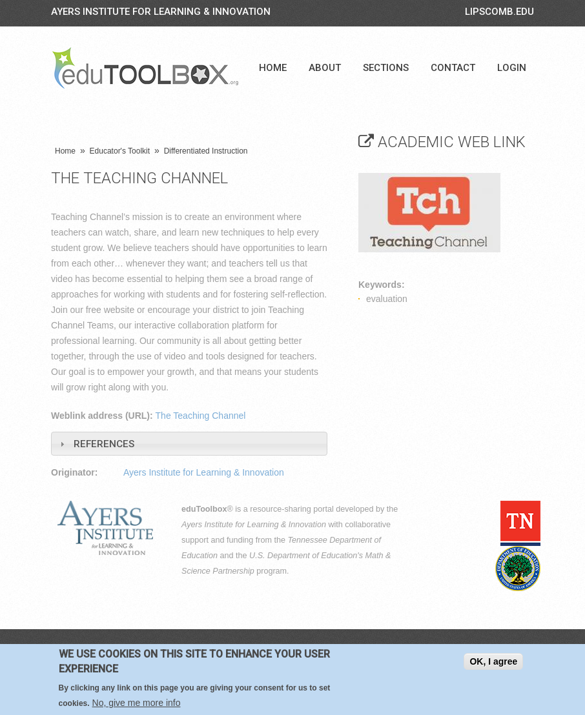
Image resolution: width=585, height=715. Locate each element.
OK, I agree (493, 661)
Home (273, 68)
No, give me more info (136, 703)
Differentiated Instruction (206, 151)
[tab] (189, 444)
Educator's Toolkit (120, 151)
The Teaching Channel (201, 415)
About (325, 68)
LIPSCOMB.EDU (499, 11)
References (104, 444)
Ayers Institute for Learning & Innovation (161, 11)
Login (511, 68)
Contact (453, 68)
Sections (386, 68)
